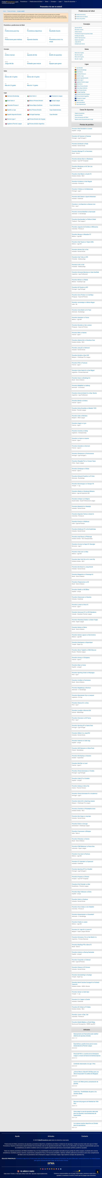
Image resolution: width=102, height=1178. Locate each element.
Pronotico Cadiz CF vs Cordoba (80, 778)
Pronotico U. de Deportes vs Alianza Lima (83, 204)
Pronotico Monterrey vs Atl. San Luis (82, 166)
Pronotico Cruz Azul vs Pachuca (81, 854)
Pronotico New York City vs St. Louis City (83, 559)
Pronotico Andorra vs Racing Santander (83, 952)
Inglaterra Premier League (13, 123)
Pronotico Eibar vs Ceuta (79, 665)
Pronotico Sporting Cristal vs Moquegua (83, 672)
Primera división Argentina (35, 123)
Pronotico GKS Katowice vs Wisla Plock (83, 748)
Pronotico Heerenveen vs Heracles (81, 597)
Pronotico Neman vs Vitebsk (80, 280)
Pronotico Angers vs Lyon (79, 423)
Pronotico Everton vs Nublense (80, 521)
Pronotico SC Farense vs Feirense (81, 136)
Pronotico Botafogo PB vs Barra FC (82, 944)
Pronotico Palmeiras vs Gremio (80, 839)
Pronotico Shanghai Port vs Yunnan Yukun (84, 461)
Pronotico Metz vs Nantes (79, 332)
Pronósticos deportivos (22, 1158)
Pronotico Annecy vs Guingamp (81, 657)
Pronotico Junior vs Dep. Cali (80, 1014)
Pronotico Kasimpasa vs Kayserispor (82, 642)
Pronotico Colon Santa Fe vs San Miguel (83, 370)
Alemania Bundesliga (12, 96)
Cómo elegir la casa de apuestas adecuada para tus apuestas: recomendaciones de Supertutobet (86, 1113)
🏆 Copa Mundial (79, 67)
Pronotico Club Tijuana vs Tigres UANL (83, 242)
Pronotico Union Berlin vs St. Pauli (81, 310)
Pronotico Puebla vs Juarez (79, 922)
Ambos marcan (63, 1160)
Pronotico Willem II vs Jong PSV (81, 733)
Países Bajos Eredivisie (34, 105)
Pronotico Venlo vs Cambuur (80, 899)
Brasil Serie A (10, 100)
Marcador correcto (78, 1158)
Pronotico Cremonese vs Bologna (81, 831)
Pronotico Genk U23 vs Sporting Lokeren (83, 801)
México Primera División (35, 100)
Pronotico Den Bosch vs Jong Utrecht (82, 567)
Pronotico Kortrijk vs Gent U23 (80, 355)
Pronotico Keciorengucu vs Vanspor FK (83, 484)
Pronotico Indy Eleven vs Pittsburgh (82, 536)
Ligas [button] (60, 1)
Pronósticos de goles (66, 1158)
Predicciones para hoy (36, 1158)
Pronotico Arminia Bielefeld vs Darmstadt (83, 212)
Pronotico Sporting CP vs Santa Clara (82, 725)
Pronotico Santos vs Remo (79, 627)
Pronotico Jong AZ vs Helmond (81, 348)
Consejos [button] (53, 1)
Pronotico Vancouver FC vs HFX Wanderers (84, 612)
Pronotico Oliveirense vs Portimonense (83, 453)
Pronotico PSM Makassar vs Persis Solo (83, 846)
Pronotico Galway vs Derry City (80, 786)
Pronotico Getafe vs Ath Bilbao (80, 589)
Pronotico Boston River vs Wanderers (82, 159)
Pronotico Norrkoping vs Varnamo (81, 756)
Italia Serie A (31, 96)
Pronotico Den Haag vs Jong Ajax (81, 816)
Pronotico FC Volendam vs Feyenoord (82, 861)
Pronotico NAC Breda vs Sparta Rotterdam (84, 196)
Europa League (55, 100)
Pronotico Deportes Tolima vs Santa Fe (83, 514)
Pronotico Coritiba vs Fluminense (81, 680)
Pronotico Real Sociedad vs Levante (82, 128)
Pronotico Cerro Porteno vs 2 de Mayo (82, 295)
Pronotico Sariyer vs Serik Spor (80, 992)
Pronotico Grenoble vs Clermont (81, 446)
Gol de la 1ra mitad (89, 1158)
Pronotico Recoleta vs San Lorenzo (82, 325)
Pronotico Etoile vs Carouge (79, 824)
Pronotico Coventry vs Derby (80, 431)
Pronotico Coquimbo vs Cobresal (81, 960)
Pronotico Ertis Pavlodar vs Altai (81, 884)
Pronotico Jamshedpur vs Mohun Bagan (83, 302)
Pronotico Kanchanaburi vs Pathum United (84, 219)
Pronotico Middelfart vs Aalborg (81, 385)
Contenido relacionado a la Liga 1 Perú (84, 1064)
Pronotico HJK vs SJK (78, 264)
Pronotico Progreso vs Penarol (80, 876)
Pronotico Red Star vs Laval (79, 763)
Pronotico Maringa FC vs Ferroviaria (82, 151)
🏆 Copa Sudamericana (80, 104)
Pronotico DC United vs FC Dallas (81, 1007)
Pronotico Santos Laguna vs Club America (84, 635)
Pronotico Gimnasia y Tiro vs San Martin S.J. (84, 937)
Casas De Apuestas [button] (69, 1)
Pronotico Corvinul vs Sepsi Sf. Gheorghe (83, 544)
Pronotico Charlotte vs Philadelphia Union (83, 808)
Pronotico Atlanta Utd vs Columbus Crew (83, 340)
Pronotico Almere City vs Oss (80, 249)
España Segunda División (13, 114)
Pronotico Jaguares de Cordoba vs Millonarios (85, 227)
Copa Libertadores (55, 105)
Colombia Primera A (11, 105)
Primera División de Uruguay (36, 119)
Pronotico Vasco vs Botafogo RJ (81, 378)
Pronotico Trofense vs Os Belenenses (82, 189)
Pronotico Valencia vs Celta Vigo (81, 740)
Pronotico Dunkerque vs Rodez (80, 468)
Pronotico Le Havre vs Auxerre (80, 438)
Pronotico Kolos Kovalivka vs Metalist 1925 (84, 408)
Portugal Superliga (33, 114)
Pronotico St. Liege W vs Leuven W (81, 929)
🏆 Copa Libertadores (80, 102)
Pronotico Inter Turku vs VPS (80, 257)
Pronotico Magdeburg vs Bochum (81, 688)
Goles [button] (46, 1)
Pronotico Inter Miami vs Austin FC (81, 174)
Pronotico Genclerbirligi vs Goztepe (82, 975)
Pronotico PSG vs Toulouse (79, 363)
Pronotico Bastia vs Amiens (79, 400)
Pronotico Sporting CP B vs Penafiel (82, 869)
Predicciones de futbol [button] (36, 1)
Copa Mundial (53, 114)
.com (10, 2)
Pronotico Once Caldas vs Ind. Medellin (83, 907)
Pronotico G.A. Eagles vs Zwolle (81, 999)
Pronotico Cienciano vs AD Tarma (81, 718)
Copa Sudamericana (55, 110)
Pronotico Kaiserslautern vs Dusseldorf (83, 914)
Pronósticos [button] (23, 1)
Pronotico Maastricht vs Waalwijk (81, 506)
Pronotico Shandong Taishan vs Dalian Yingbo (85, 620)
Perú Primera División (34, 110)
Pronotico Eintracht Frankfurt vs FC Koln (83, 476)
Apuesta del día (45, 1160)
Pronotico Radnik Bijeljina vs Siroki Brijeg (83, 1022)
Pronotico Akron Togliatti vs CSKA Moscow (84, 650)
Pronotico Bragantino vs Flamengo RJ (82, 574)
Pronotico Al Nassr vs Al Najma (81, 499)
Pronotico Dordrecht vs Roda (80, 144)
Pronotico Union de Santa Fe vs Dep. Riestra (84, 393)
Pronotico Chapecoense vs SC (80, 582)
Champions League (56, 96)
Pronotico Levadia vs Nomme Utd (81, 710)
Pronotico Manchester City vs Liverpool (83, 695)
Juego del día (54, 1160)
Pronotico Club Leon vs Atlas (80, 552)
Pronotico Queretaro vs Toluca (80, 317)
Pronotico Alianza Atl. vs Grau (80, 703)
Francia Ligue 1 (10, 119)
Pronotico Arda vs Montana (79, 416)
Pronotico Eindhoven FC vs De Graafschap (84, 529)
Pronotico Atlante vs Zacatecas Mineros (83, 491)
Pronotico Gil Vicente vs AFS (80, 287)
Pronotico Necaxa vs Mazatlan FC (81, 234)
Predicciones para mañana (51, 1158)
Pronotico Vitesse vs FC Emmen (81, 967)
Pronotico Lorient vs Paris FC (80, 604)
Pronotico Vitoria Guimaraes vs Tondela (83, 771)
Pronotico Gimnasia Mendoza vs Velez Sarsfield (85, 272)
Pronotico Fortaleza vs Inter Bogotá (82, 181)
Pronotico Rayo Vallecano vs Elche (81, 892)
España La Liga (10, 110)
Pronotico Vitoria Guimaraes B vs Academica (84, 793)
